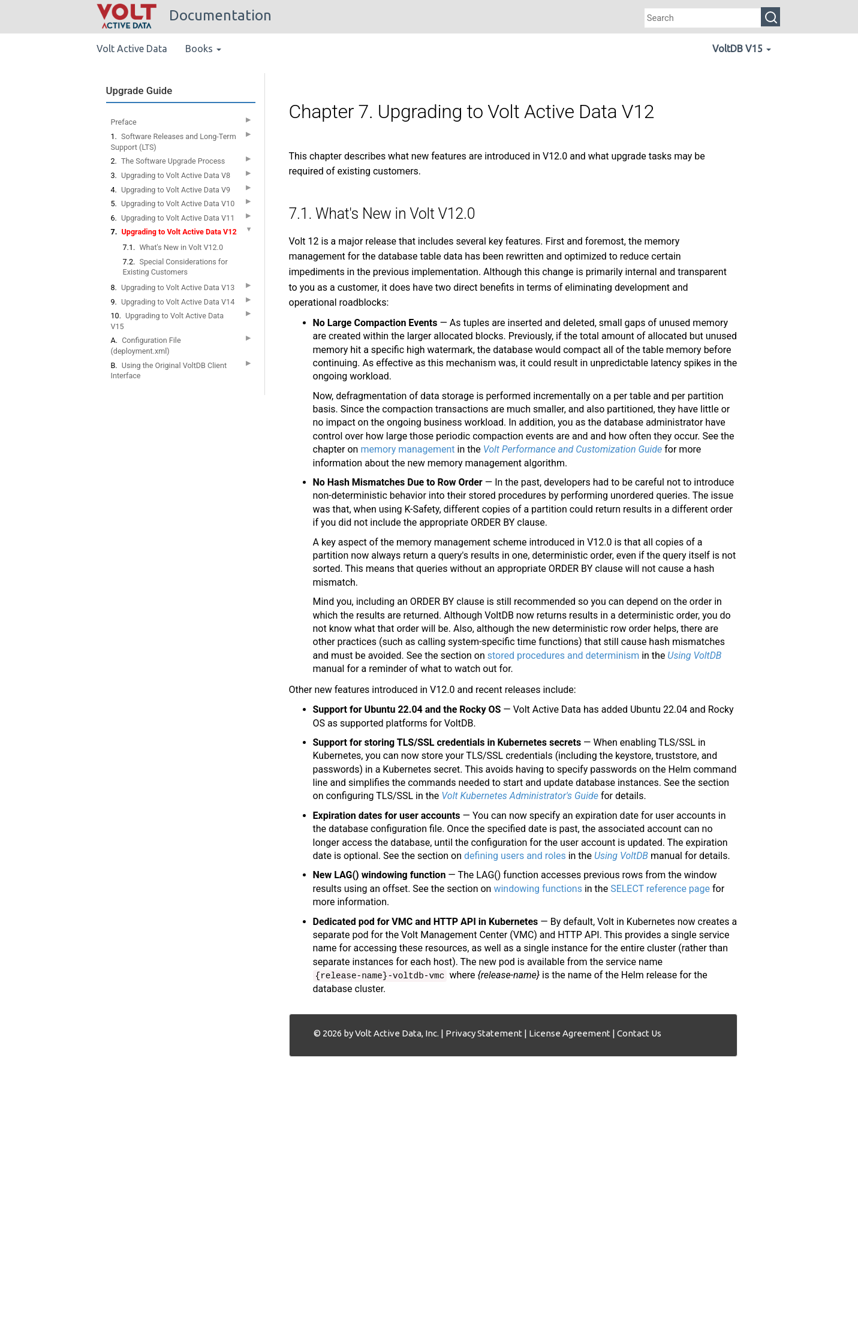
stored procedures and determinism (563, 655)
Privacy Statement (483, 1033)
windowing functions (537, 888)
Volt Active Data (132, 48)
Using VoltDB (694, 655)
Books (203, 48)
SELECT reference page (660, 888)
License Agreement (569, 1033)
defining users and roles (515, 855)
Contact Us (639, 1033)
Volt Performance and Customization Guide (573, 449)
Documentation (184, 15)
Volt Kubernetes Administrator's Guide (519, 795)
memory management (407, 449)
